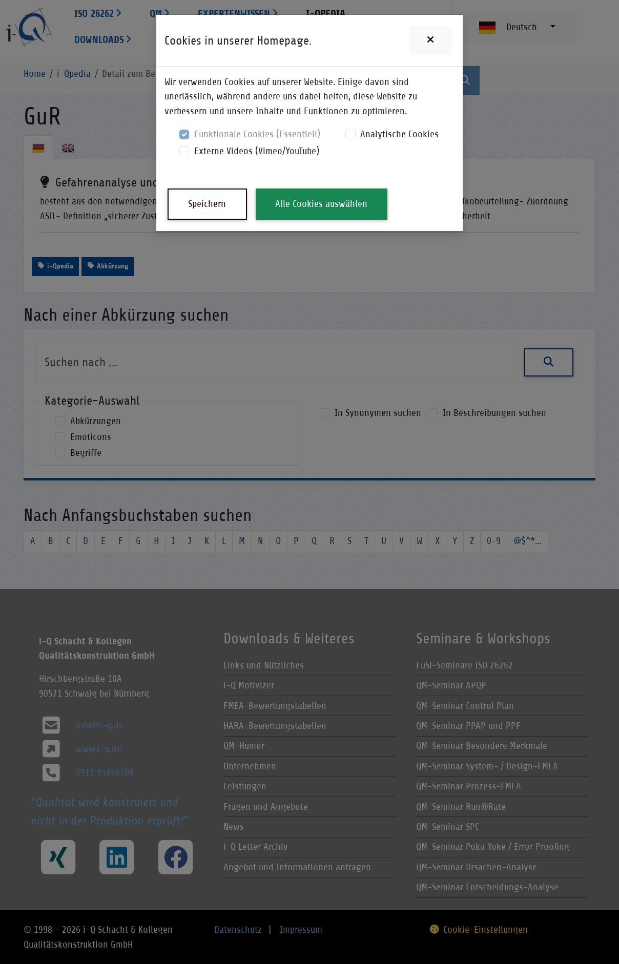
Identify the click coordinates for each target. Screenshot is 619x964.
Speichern (207, 203)
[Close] (430, 40)
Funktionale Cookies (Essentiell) (257, 134)
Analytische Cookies (399, 134)
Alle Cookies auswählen (321, 203)
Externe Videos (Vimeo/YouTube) (256, 150)
